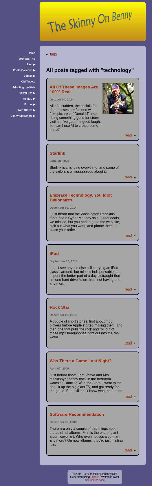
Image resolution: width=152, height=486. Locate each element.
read (128, 135)
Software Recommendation (77, 414)
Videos (29, 75)
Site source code (95, 480)
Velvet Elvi (27, 93)
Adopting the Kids (23, 87)
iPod (54, 253)
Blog (31, 64)
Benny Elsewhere (23, 115)
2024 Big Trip (27, 58)
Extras (29, 104)
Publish (94, 477)
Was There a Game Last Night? (81, 361)
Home (31, 53)
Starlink (57, 153)
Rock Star (60, 307)
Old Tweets (28, 81)
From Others (25, 110)
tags (53, 54)
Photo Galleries (24, 70)
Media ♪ (29, 98)
